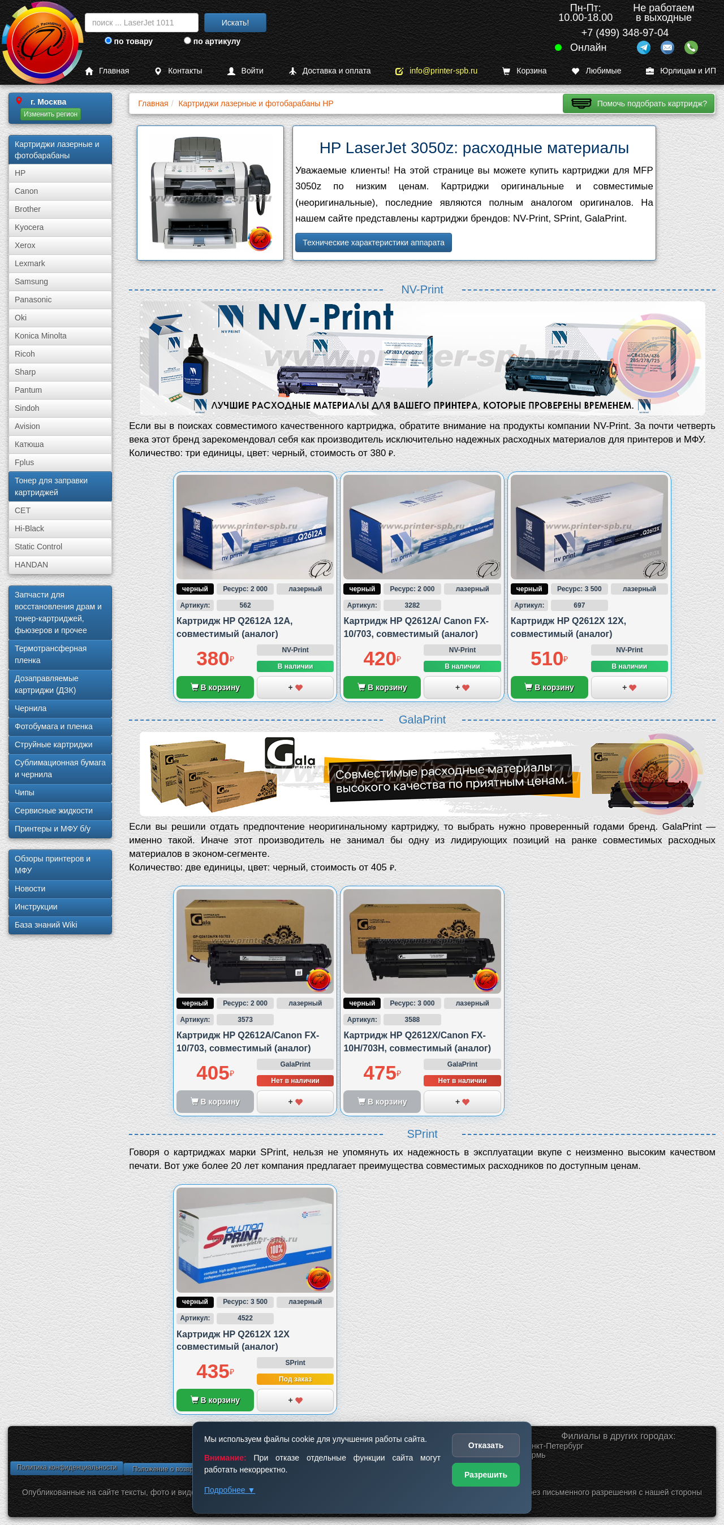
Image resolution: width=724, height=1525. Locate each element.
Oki (21, 317)
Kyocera (29, 227)
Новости (30, 888)
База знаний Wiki (46, 924)
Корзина (524, 71)
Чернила (30, 708)
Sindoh (27, 408)
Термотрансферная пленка (51, 654)
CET (23, 510)
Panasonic (33, 299)
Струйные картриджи (54, 744)
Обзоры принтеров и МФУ (52, 864)
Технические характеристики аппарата (374, 242)
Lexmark (30, 263)
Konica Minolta (41, 335)
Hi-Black (29, 528)
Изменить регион (50, 114)
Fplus (24, 462)
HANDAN (31, 564)
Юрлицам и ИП (681, 71)
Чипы (25, 792)
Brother (28, 209)
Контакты (178, 71)
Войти (245, 71)
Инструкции (36, 906)
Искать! (235, 22)
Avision (27, 426)
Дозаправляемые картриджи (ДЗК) (47, 684)
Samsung (31, 281)
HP (20, 172)
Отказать (486, 1445)
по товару (129, 41)
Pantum (28, 390)
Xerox (25, 245)
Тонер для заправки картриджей (51, 486)
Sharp (25, 371)
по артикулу (212, 41)
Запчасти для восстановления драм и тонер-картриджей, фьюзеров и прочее (58, 612)
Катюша (29, 444)
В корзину (215, 687)
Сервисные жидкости (54, 810)
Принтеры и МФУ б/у (52, 828)
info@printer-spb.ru (436, 71)
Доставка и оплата (329, 71)
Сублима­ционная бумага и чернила (60, 768)
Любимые (596, 71)
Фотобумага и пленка (54, 726)
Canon (26, 191)
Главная (107, 71)
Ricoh (25, 353)
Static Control (38, 546)
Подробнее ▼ (229, 1489)
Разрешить (485, 1474)
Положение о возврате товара (179, 1469)
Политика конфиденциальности (66, 1467)
